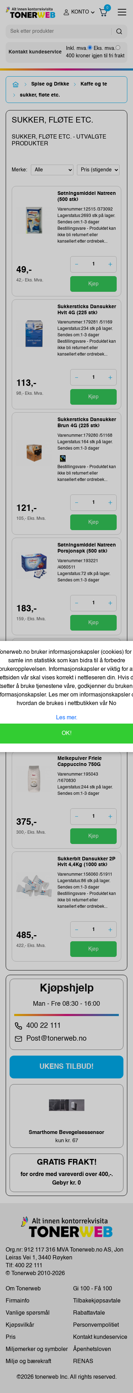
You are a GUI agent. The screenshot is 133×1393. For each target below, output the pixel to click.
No (111, 703)
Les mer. (66, 718)
